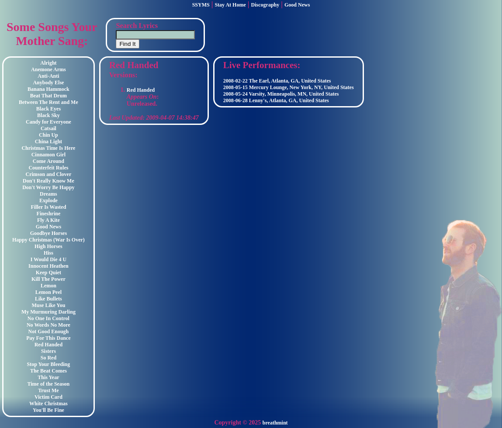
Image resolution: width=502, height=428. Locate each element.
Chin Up (48, 135)
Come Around (48, 161)
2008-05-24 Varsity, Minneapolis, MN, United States (281, 94)
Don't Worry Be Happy (48, 187)
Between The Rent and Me (48, 102)
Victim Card (48, 397)
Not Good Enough (48, 331)
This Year (48, 377)
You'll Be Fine (48, 410)
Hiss (48, 253)
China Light (48, 141)
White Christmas (48, 403)
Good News (297, 5)
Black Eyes (48, 109)
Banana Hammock (48, 89)
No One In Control (48, 318)
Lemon (48, 286)
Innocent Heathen (48, 266)
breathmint (275, 423)
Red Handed (48, 345)
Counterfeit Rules (48, 168)
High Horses (48, 246)
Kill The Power (48, 279)
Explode (48, 200)
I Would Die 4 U (48, 259)
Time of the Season (49, 384)
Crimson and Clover (49, 174)
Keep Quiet (48, 272)
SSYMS (201, 5)
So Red (48, 358)
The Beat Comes (48, 371)
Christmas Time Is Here (48, 148)
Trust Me (48, 390)
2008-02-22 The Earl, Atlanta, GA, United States (277, 81)
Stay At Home (230, 5)
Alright (48, 63)
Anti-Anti (48, 76)
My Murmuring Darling (48, 312)
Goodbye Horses (48, 233)
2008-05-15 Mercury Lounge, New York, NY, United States (288, 87)
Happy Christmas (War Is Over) (48, 240)
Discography (265, 5)
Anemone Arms (48, 69)
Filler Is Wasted (48, 207)
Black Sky (48, 115)
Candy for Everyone (48, 122)
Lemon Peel (48, 292)
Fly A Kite (48, 220)
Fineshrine (49, 214)
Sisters (48, 351)
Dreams (48, 194)
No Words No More (48, 325)
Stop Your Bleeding (48, 364)
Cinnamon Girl (48, 155)
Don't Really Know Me (48, 181)
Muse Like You (48, 305)
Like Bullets (48, 299)
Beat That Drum (48, 96)
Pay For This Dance (48, 338)
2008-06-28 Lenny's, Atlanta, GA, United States (276, 100)
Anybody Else (48, 82)
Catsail (48, 128)
